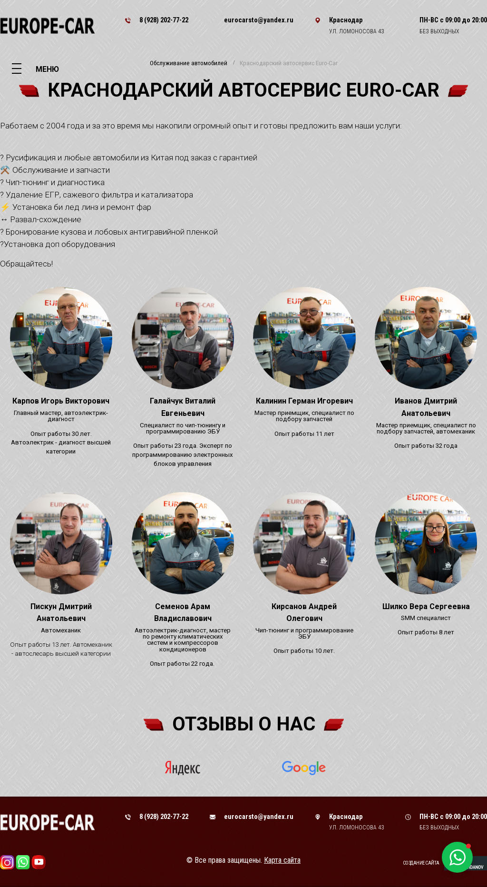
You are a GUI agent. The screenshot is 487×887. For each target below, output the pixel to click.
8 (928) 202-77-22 (163, 20)
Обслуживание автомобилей (188, 63)
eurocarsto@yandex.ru (258, 20)
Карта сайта (282, 860)
